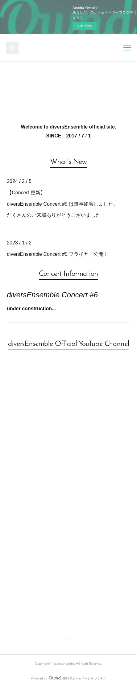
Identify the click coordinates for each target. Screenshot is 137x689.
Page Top (68, 639)
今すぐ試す (84, 26)
